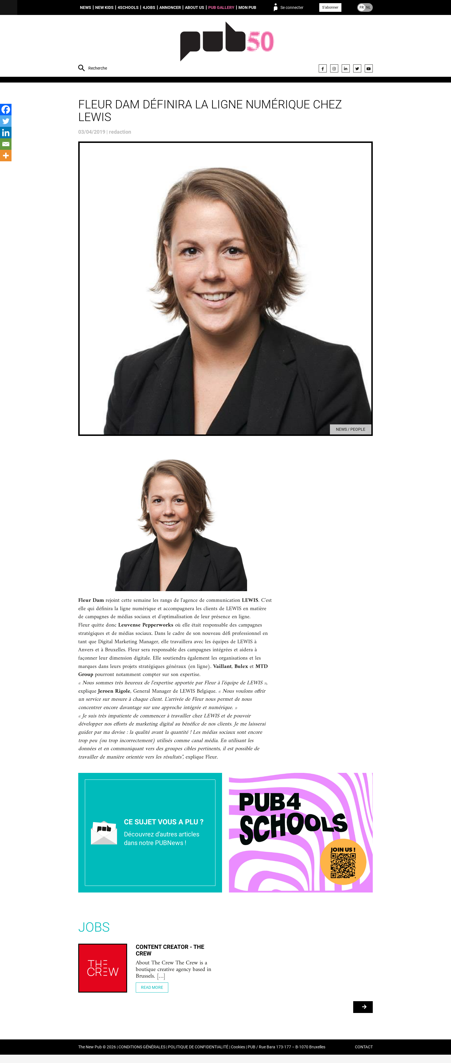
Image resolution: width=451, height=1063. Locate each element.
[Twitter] (6, 121)
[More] (6, 155)
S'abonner (330, 7)
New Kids (104, 7)
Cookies (238, 1055)
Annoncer (170, 7)
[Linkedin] (6, 132)
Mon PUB (247, 7)
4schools (128, 7)
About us (194, 7)
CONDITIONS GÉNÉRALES (142, 1055)
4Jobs (149, 7)
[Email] (6, 144)
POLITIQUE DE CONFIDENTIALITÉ (198, 1055)
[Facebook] (6, 109)
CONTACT (364, 1055)
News (85, 7)
